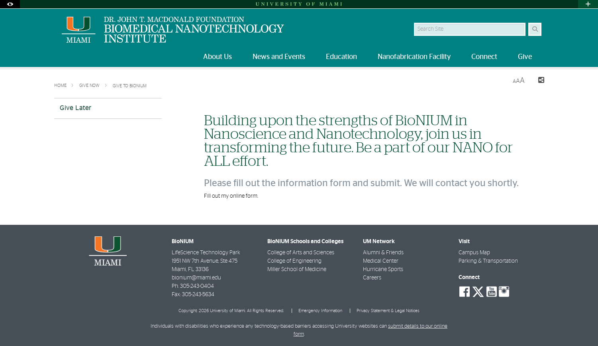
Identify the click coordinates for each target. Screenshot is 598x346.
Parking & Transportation (488, 261)
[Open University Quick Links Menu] (588, 4)
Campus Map (474, 253)
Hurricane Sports (383, 269)
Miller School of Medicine (296, 269)
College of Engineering (294, 261)
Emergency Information (320, 311)
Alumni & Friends (383, 253)
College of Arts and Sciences (300, 253)
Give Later (75, 108)
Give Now (90, 85)
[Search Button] (534, 29)
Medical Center (380, 261)
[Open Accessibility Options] (10, 4)
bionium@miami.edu (196, 278)
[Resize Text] (519, 81)
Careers (372, 278)
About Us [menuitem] (217, 57)
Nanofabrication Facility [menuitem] (414, 57)
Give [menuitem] (525, 57)
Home (61, 85)
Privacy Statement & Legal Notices (388, 311)
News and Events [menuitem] (279, 57)
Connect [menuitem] (484, 57)
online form (243, 196)
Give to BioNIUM (130, 86)
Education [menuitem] (341, 57)
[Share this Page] (537, 81)
